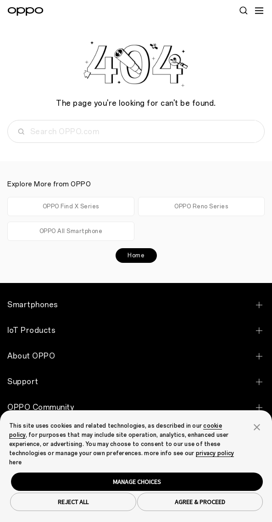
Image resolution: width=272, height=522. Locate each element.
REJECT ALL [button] (73, 502)
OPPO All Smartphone (71, 231)
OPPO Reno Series (201, 206)
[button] (257, 426)
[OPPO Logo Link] (25, 11)
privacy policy (215, 453)
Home (136, 255)
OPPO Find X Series (71, 206)
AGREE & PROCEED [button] (200, 502)
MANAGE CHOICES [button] (137, 482)
